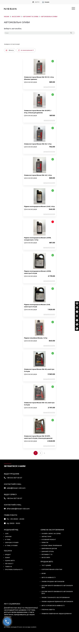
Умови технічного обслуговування (56, 597)
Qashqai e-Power (11, 542)
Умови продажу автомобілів (53, 581)
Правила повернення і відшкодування (56, 613)
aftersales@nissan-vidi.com (18, 508)
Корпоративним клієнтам (52, 569)
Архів (44, 573)
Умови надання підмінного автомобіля (57, 601)
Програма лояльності (13, 569)
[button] (58, 2)
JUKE (6, 533)
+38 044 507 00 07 (14, 478)
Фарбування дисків (49, 548)
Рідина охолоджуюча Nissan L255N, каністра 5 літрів (37, 272)
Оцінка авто (10, 560)
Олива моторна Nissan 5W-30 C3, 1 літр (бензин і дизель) (39, 78)
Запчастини (46, 536)
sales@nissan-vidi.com (16, 488)
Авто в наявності (49, 577)
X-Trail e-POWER (11, 545)
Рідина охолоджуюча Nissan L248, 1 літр (39, 206)
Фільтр (10, 50)
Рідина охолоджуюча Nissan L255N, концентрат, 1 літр (37, 239)
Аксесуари (46, 557)
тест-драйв (46, 565)
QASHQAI (8, 536)
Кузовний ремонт (49, 539)
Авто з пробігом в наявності (53, 605)
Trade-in (8, 566)
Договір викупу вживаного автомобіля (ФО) (57, 586)
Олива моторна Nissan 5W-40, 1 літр (38, 175)
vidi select (9, 563)
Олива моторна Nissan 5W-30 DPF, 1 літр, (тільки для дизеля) (37, 111)
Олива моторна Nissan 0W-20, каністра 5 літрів (39, 370)
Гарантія (45, 542)
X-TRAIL (7, 539)
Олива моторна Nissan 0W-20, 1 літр (38, 144)
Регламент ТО (47, 554)
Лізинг (7, 557)
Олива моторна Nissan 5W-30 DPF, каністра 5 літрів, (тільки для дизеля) (38, 437)
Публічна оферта (48, 609)
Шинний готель (48, 551)
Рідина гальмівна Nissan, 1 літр (35, 338)
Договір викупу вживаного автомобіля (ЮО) (57, 592)
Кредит (8, 554)
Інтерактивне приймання (52, 545)
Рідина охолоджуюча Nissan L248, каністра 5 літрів (37, 305)
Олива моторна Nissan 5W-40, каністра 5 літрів (39, 404)
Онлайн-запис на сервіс (51, 533)
